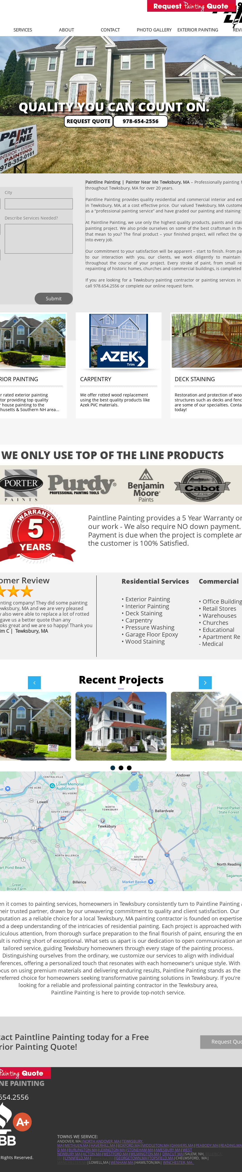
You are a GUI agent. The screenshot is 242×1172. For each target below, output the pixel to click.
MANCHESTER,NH (72, 1162)
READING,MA (231, 1145)
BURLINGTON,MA (82, 1149)
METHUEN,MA (77, 1145)
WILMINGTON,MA (144, 1153)
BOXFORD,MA (128, 1145)
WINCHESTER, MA (178, 1162)
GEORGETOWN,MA (131, 1158)
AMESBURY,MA (168, 1149)
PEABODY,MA (207, 1145)
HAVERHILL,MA (103, 1145)
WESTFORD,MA (115, 1153)
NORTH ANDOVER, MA (101, 1141)
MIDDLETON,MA (155, 1145)
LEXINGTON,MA (112, 1149)
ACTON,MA (92, 1153)
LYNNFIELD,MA (77, 1158)
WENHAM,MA (122, 1162)
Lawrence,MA (103, 1158)
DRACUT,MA (172, 1153)
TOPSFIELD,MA (161, 1158)
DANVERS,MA (182, 1145)
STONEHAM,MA (140, 1149)
